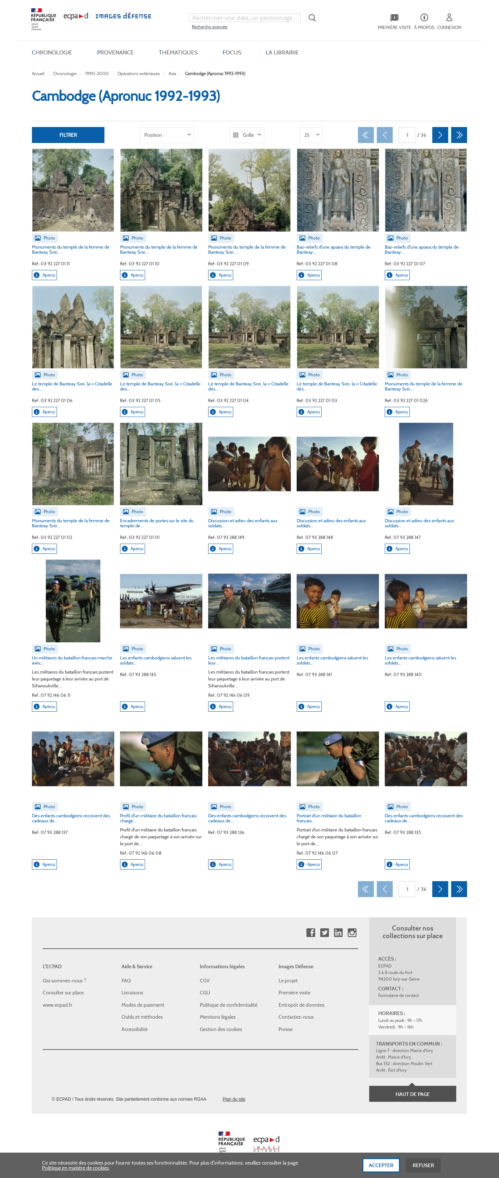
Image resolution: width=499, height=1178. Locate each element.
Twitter (324, 932)
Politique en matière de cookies (75, 1172)
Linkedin (338, 932)
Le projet (288, 980)
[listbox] (167, 135)
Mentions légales (218, 1017)
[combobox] (245, 17)
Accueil (38, 73)
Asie (172, 73)
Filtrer (68, 135)
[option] (167, 135)
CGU (205, 992)
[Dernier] (459, 135)
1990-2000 (97, 73)
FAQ (126, 980)
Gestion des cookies (221, 1029)
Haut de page (413, 1094)
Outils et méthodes (142, 1017)
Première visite (294, 992)
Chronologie (65, 73)
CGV (205, 980)
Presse (286, 1029)
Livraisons (132, 992)
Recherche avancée (209, 26)
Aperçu (44, 275)
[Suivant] (440, 135)
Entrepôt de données (302, 1005)
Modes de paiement (142, 1005)
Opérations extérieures (138, 73)
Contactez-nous (296, 1017)
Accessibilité (134, 1029)
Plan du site (234, 1098)
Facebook (310, 932)
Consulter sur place (63, 992)
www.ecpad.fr (58, 1005)
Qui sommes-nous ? (64, 980)
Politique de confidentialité (228, 1005)
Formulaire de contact (398, 995)
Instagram (351, 932)
